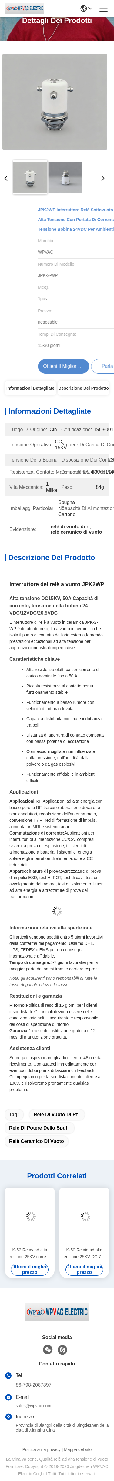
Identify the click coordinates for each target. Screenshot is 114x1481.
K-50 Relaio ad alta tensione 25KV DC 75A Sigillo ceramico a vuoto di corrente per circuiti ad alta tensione (84, 1254)
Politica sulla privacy (41, 1449)
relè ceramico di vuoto (36, 1141)
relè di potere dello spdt (38, 1127)
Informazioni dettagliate (30, 388)
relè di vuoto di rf (56, 1114)
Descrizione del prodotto (83, 388)
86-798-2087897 (33, 1385)
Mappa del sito (78, 1449)
